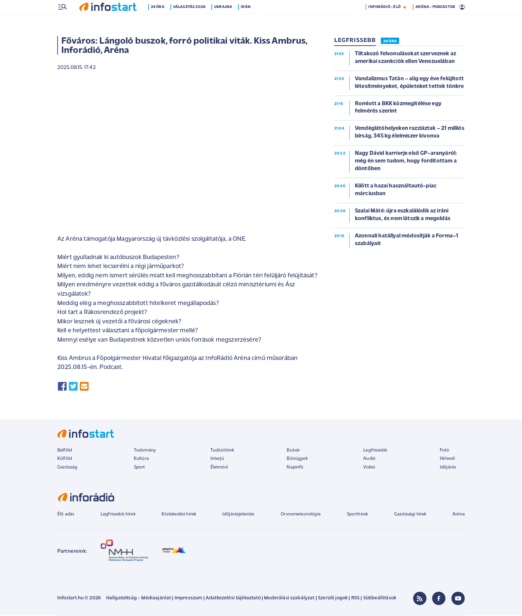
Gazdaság (67, 467)
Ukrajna (223, 21)
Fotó (444, 451)
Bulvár (293, 451)
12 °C (456, 7)
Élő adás (65, 514)
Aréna (458, 514)
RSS (355, 598)
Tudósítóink (222, 451)
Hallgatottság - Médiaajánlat (138, 598)
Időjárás (448, 467)
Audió (369, 459)
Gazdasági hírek (410, 514)
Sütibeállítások (379, 598)
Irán (246, 21)
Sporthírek (357, 514)
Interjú (217, 459)
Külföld (64, 459)
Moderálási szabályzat (289, 598)
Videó (369, 467)
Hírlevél (447, 459)
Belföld (64, 451)
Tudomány (145, 451)
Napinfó (295, 467)
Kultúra (141, 459)
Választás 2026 (189, 21)
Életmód (219, 467)
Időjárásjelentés (238, 514)
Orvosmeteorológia (301, 514)
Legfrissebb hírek (118, 514)
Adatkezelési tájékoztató (233, 598)
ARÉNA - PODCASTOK (435, 21)
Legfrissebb (375, 451)
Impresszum (188, 598)
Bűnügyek (297, 459)
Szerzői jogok (333, 598)
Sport (139, 467)
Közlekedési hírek (178, 514)
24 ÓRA (390, 42)
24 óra (157, 21)
